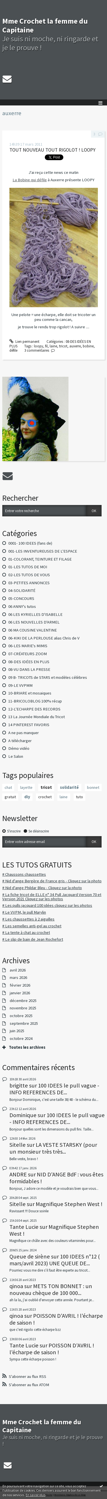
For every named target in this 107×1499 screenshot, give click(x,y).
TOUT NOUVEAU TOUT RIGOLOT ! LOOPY (52, 150)
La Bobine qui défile (30, 179)
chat (8, 787)
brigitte (18, 1085)
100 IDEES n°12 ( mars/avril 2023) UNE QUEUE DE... (54, 1260)
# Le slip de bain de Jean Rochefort (32, 939)
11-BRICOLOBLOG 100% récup (35, 701)
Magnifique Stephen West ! (69, 1204)
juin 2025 (17, 1030)
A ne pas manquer (23, 732)
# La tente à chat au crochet (26, 932)
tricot (46, 787)
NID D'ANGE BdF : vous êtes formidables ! (56, 1178)
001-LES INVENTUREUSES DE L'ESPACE (42, 551)
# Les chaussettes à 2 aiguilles (28, 919)
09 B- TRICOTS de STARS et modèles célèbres (47, 677)
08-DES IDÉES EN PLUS (28, 661)
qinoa (16, 1286)
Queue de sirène (29, 1256)
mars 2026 (18, 977)
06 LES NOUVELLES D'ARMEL (34, 622)
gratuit (10, 796)
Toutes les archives (27, 1047)
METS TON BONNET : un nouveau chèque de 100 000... (50, 1289)
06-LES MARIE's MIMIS (27, 645)
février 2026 (20, 985)
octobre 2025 (21, 1015)
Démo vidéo (18, 748)
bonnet (93, 787)
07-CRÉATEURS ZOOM (27, 653)
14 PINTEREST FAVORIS (28, 724)
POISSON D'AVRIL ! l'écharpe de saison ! (56, 1319)
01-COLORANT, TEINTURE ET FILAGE (40, 559)
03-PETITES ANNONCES (29, 582)
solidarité (69, 787)
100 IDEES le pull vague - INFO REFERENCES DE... (54, 1089)
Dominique (23, 1115)
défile (13, 350)
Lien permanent (24, 341)
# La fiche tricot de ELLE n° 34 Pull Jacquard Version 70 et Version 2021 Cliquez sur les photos (51, 896)
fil (46, 346)
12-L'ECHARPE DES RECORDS (34, 709)
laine (64, 796)
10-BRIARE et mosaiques (29, 693)
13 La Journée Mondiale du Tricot (36, 716)
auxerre (75, 346)
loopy (38, 346)
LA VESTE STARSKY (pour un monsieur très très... (53, 1148)
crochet (45, 796)
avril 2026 (18, 970)
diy (27, 796)
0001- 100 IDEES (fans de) (30, 543)
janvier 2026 (20, 993)
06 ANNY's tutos (22, 606)
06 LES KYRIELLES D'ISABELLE (35, 614)
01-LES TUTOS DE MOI (27, 566)
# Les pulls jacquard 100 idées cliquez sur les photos (47, 905)
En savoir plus (35, 1495)
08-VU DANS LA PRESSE (29, 669)
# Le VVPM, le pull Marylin (24, 912)
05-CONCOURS (21, 598)
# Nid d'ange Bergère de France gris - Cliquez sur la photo (52, 880)
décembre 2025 (23, 1000)
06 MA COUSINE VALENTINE (32, 630)
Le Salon (15, 756)
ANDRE (18, 1174)
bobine (88, 346)
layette (26, 787)
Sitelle (17, 1144)
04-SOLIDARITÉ (21, 590)
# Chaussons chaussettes (24, 874)
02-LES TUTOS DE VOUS (29, 574)
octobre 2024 (21, 1038)
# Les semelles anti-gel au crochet (31, 925)
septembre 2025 (24, 1023)
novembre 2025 (23, 1008)
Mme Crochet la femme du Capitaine (45, 25)
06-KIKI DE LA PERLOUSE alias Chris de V (44, 638)
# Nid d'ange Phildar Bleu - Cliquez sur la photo (42, 887)
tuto (79, 796)
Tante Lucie (24, 1227)
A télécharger (20, 740)
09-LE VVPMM (20, 685)
